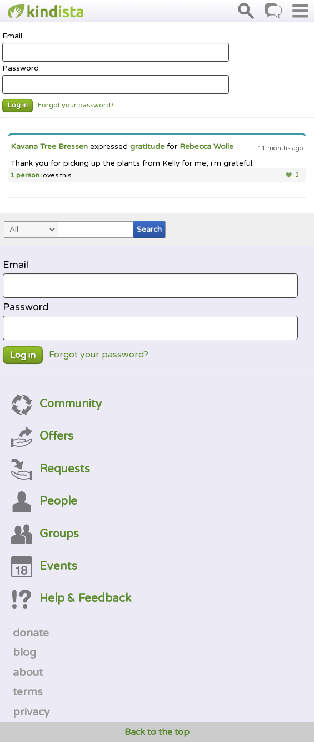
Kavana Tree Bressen (49, 146)
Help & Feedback (71, 598)
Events (44, 566)
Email (115, 47)
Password (115, 79)
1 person (24, 175)
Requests (50, 469)
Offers (42, 436)
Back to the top (157, 732)
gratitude (147, 146)
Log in (18, 105)
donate (31, 633)
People (44, 501)
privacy (31, 712)
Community (56, 404)
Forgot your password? (76, 105)
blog (24, 652)
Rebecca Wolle (206, 146)
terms (28, 692)
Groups (45, 534)
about (28, 672)
